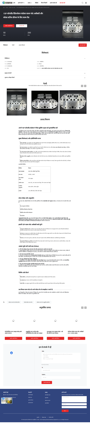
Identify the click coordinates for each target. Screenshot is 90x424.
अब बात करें (21, 25)
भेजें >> (65, 410)
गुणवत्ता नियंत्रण (30, 400)
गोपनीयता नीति (51, 417)
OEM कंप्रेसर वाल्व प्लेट (28, 302)
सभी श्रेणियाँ (47, 403)
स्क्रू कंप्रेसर (46, 397)
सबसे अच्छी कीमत (9, 25)
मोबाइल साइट (44, 417)
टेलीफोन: (43, 374)
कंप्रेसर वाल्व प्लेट (12, 7)
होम (4, 7)
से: (42, 367)
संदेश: (43, 351)
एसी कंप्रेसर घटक (47, 394)
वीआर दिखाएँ (44, 2)
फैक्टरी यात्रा (30, 397)
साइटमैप (38, 417)
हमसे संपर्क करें (30, 402)
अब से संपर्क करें (46, 382)
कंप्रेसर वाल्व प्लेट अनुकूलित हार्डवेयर (43, 302)
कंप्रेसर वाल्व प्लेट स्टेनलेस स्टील (14, 302)
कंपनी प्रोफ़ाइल (30, 394)
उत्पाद (7, 7)
